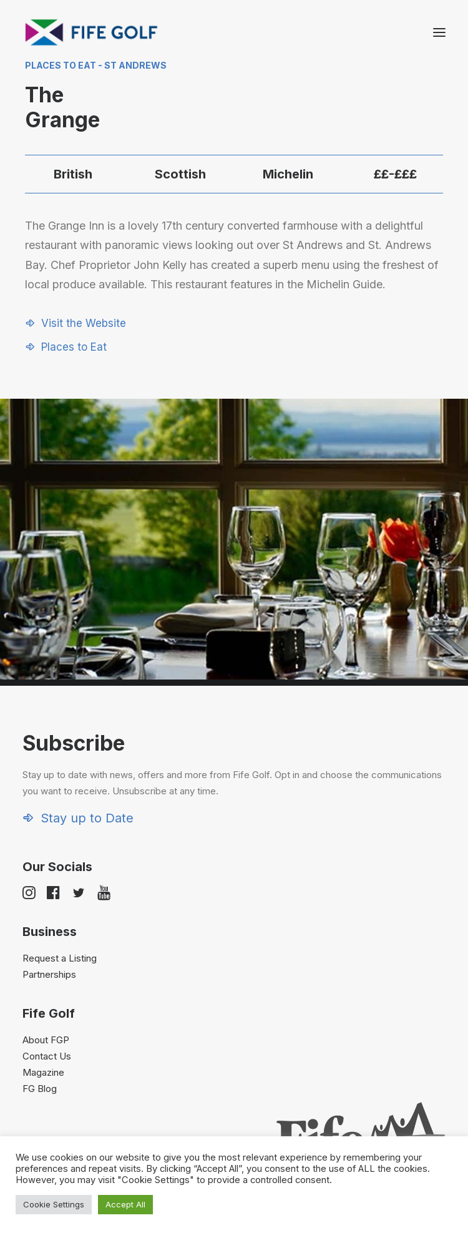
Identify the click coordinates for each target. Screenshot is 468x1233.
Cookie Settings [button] (53, 1204)
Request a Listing (59, 958)
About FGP (45, 1040)
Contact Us (46, 1056)
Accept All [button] (125, 1204)
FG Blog (39, 1088)
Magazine (43, 1072)
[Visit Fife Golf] (91, 32)
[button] (439, 32)
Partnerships (49, 974)
